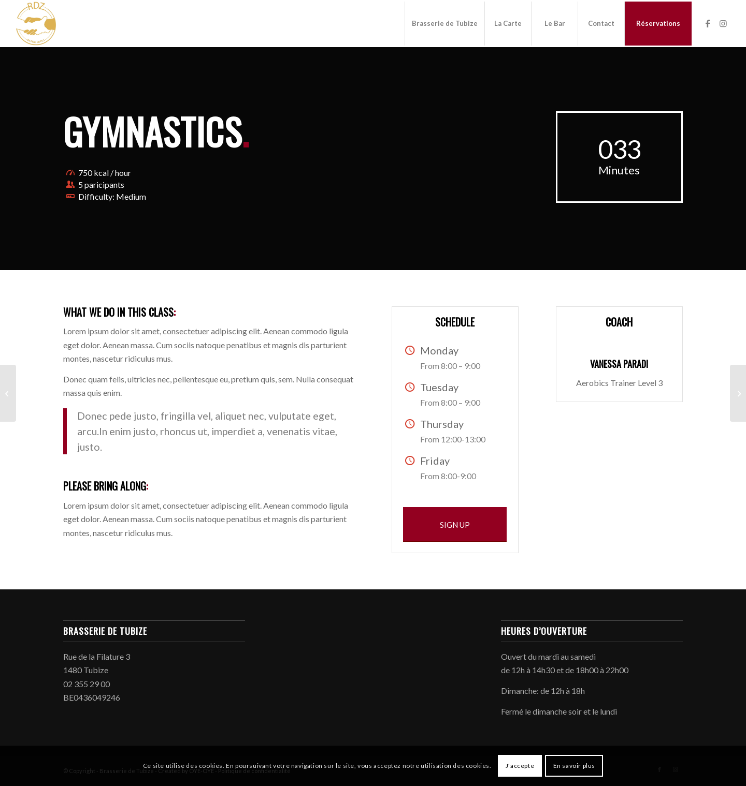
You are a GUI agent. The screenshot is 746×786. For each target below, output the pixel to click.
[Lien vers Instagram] (723, 23)
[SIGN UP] (455, 524)
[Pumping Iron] (8, 393)
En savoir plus (574, 765)
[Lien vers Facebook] (707, 23)
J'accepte (520, 765)
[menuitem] (444, 24)
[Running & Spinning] (738, 393)
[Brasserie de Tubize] (36, 24)
